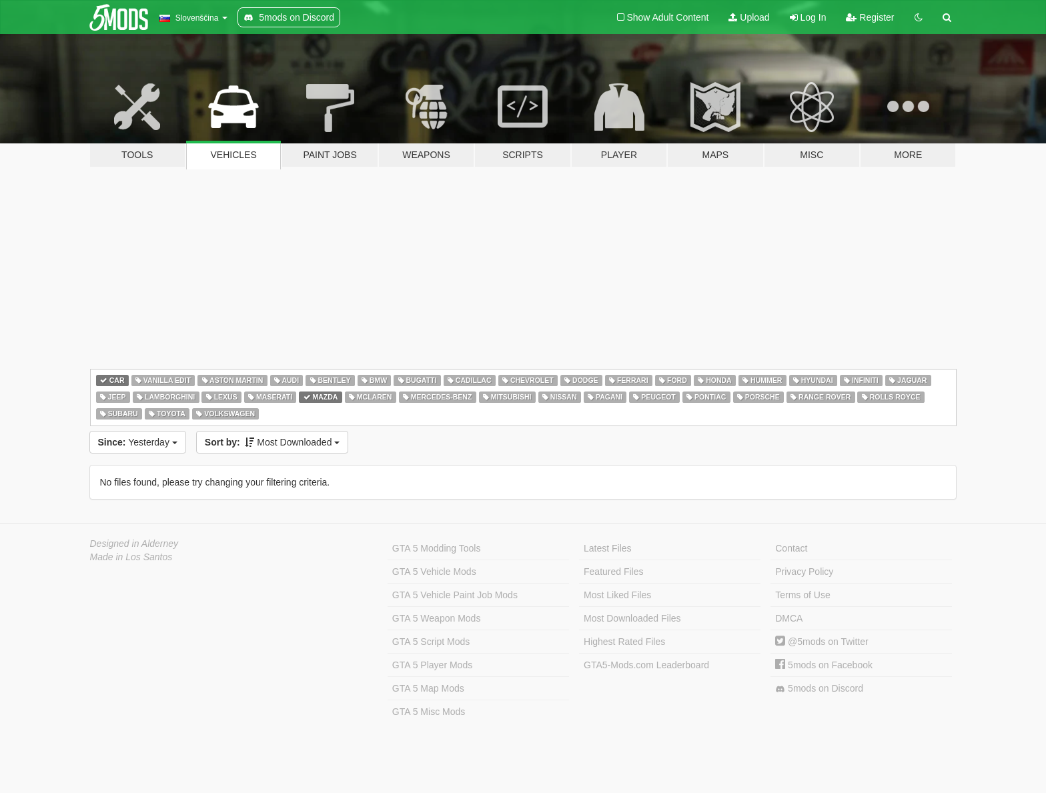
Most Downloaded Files (632, 618)
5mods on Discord (819, 688)
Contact (791, 548)
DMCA (789, 618)
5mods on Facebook (824, 665)
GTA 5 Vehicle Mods (434, 571)
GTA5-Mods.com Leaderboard (646, 665)
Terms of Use (802, 595)
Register (870, 17)
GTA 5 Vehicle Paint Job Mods (455, 595)
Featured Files (613, 571)
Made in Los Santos (131, 557)
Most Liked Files (617, 595)
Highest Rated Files (624, 641)
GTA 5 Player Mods (432, 665)
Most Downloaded (272, 442)
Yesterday (137, 442)
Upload (748, 17)
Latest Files (608, 548)
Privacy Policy (804, 571)
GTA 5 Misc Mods (428, 711)
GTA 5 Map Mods (428, 688)
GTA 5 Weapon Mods (436, 618)
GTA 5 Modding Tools (436, 548)
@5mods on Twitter (821, 642)
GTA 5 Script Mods (431, 641)
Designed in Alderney (134, 543)
